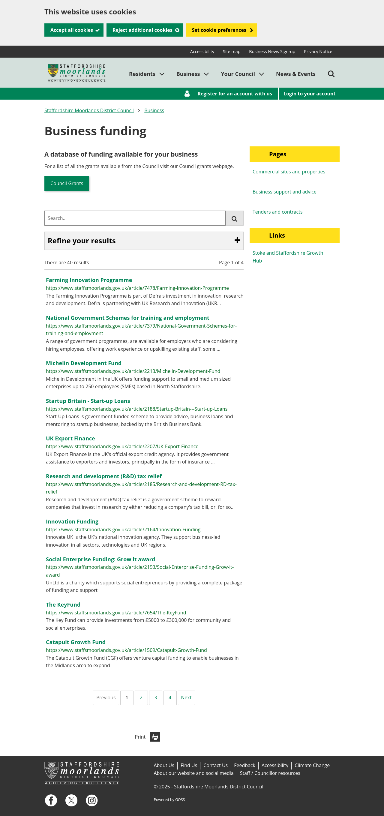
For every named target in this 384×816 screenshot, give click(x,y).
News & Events (296, 73)
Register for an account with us (234, 93)
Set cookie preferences (219, 30)
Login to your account (310, 93)
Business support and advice (284, 191)
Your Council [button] (238, 73)
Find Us (189, 765)
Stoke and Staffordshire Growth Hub (288, 257)
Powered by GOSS (169, 799)
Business (154, 110)
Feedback (244, 765)
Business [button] (188, 73)
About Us (164, 765)
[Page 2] (141, 698)
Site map (232, 51)
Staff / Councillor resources (270, 773)
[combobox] (135, 218)
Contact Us (215, 765)
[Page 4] (170, 698)
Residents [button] (142, 73)
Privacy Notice (318, 51)
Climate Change (312, 765)
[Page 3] (155, 698)
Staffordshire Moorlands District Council (89, 110)
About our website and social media (193, 773)
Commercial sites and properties (289, 171)
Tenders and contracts (278, 211)
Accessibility (202, 51)
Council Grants (66, 183)
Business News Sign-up (272, 51)
